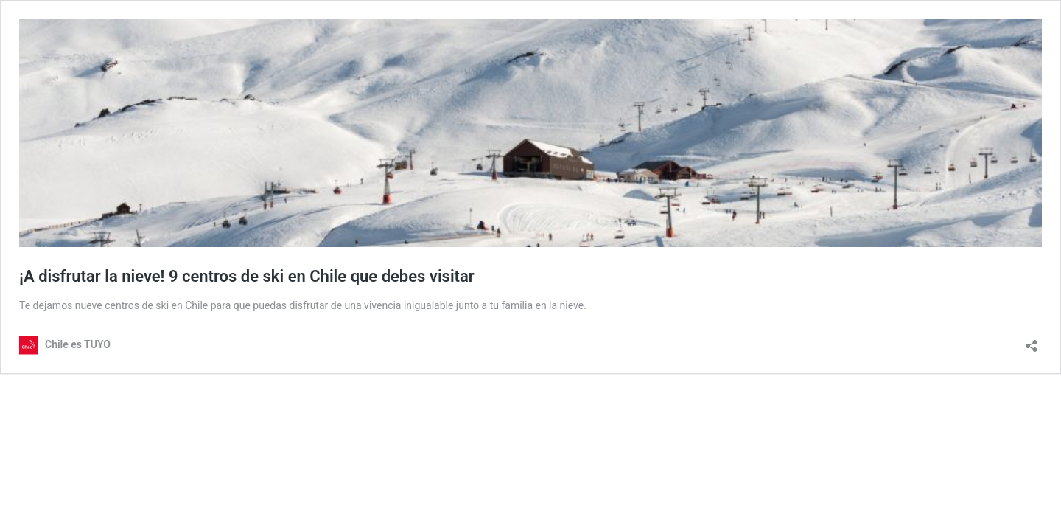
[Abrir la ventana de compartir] (1031, 341)
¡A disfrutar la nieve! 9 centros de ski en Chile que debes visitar (247, 276)
